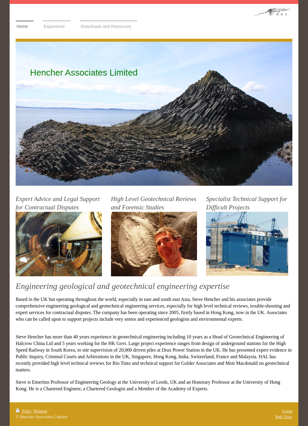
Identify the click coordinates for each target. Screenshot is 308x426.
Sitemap (40, 411)
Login (287, 411)
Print (23, 411)
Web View (283, 417)
